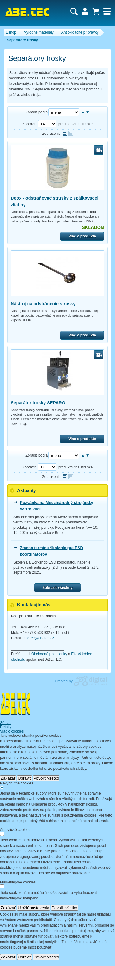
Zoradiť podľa (36, 112)
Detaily (5, 727)
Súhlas (5, 723)
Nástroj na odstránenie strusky (43, 303)
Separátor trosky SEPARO (38, 402)
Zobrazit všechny (57, 588)
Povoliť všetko (46, 778)
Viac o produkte (82, 236)
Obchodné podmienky (49, 654)
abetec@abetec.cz (39, 638)
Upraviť (24, 778)
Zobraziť (29, 124)
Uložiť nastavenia (33, 907)
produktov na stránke (75, 124)
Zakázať (8, 778)
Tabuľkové (70, 133)
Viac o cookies (12, 731)
